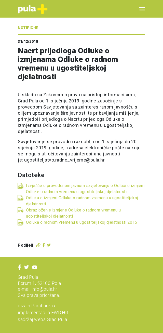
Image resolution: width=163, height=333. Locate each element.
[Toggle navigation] (140, 9)
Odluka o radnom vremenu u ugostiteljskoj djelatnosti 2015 (81, 222)
